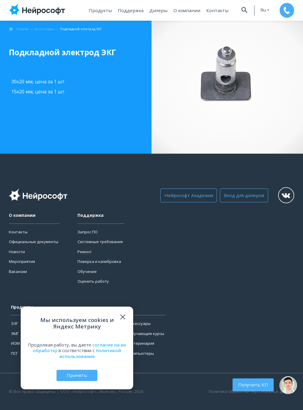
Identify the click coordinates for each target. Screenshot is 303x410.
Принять (76, 375)
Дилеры (159, 10)
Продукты (103, 10)
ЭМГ (15, 333)
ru (261, 10)
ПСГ (14, 353)
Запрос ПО (88, 232)
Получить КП (254, 385)
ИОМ (15, 343)
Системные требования (100, 241)
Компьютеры (141, 353)
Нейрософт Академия (188, 195)
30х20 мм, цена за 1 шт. (38, 81)
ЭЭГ (14, 323)
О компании (186, 10)
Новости (17, 251)
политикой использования (90, 353)
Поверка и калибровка (99, 261)
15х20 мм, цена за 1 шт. (38, 91)
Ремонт (85, 251)
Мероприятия (22, 261)
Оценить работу (93, 281)
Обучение (87, 271)
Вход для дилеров (241, 195)
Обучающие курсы (146, 333)
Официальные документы (33, 241)
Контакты (215, 10)
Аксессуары (140, 323)
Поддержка (132, 10)
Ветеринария (141, 343)
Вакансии (18, 271)
